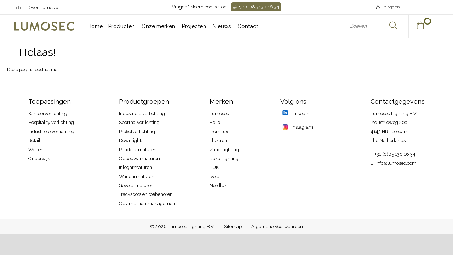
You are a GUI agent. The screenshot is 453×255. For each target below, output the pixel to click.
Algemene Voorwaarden (277, 226)
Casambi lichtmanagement (148, 203)
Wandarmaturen (136, 176)
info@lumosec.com (396, 163)
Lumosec (219, 113)
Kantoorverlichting (47, 113)
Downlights (131, 140)
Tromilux (219, 131)
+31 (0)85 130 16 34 (256, 7)
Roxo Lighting (224, 158)
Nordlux (218, 185)
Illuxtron (218, 140)
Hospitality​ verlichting (51, 122)
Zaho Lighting (224, 149)
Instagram (302, 127)
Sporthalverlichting (139, 122)
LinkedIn (299, 113)
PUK (214, 167)
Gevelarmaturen (136, 185)
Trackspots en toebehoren (146, 194)
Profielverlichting (137, 131)
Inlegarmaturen (135, 167)
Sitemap (233, 226)
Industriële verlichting (51, 131)
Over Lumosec (44, 7)
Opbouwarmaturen (139, 158)
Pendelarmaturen (137, 149)
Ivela (214, 176)
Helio (215, 122)
